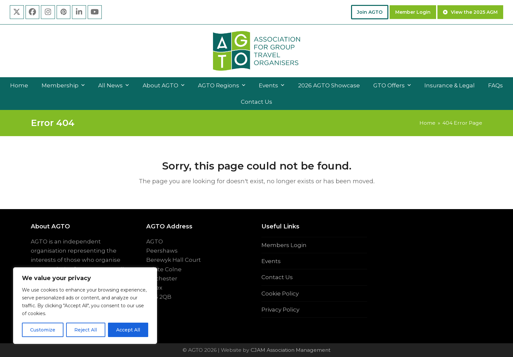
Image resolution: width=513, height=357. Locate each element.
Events (271, 261)
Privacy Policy (280, 309)
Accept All (128, 330)
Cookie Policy (280, 293)
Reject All (85, 330)
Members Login (284, 245)
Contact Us (277, 277)
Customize (42, 330)
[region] (85, 305)
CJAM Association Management (289, 350)
